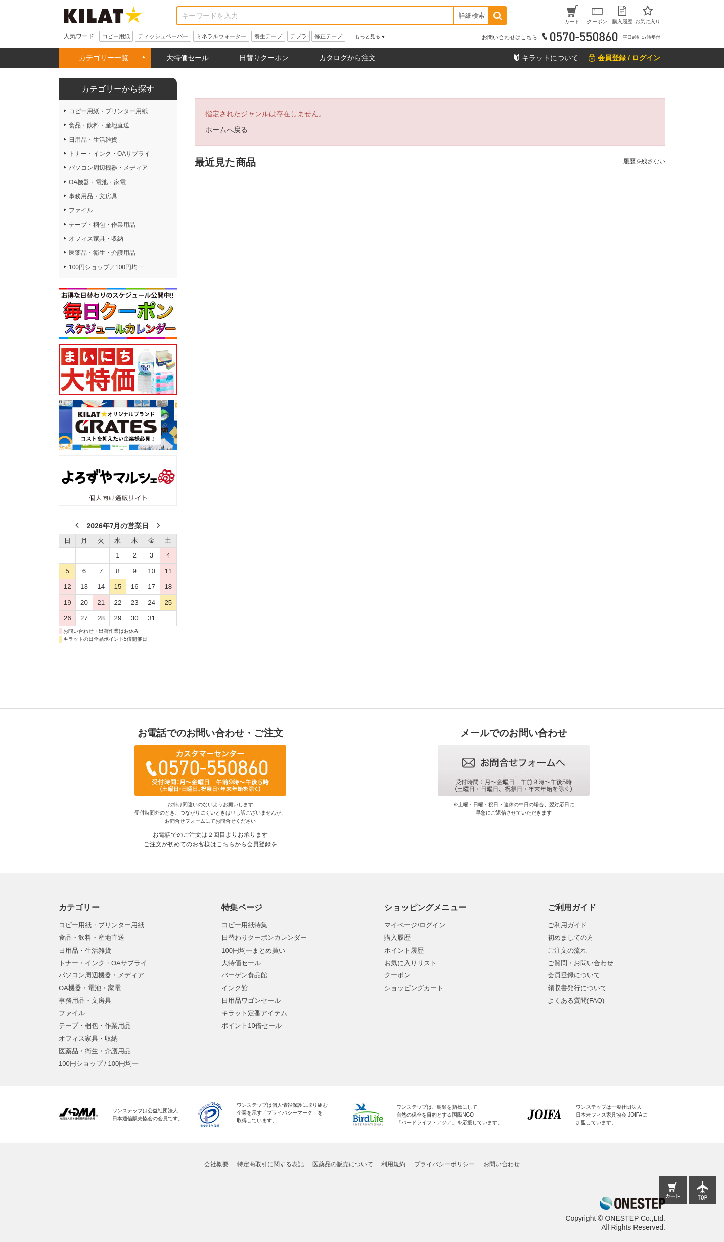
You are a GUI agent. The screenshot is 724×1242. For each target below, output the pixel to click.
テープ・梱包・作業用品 (95, 1026)
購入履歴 (397, 937)
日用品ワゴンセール (251, 1000)
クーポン (397, 975)
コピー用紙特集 (244, 925)
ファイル (72, 1013)
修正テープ (328, 36)
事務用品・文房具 (85, 1000)
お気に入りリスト (410, 963)
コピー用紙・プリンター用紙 (101, 925)
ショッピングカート (413, 988)
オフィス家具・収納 (88, 1038)
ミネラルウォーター (221, 36)
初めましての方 (571, 937)
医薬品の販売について (342, 1164)
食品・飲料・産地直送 (91, 937)
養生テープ (268, 36)
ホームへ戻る (226, 129)
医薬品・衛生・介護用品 (95, 1051)
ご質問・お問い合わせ (580, 963)
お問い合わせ (501, 1164)
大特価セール (187, 58)
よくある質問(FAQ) (576, 1000)
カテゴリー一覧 (103, 58)
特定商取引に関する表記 (270, 1164)
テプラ (298, 36)
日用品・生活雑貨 (85, 950)
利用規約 (393, 1164)
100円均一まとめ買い (253, 950)
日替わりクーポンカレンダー (264, 937)
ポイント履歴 (404, 950)
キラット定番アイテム (254, 1013)
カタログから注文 (347, 58)
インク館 (234, 988)
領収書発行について (577, 988)
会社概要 (216, 1164)
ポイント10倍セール (251, 1026)
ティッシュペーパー (163, 36)
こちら (225, 844)
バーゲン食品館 (244, 975)
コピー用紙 (116, 36)
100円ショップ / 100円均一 (99, 1063)
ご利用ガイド (567, 925)
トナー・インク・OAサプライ (103, 963)
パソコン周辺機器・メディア (101, 975)
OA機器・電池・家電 (90, 988)
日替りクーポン (264, 58)
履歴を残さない (644, 161)
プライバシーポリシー (444, 1164)
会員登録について (574, 975)
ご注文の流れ (567, 950)
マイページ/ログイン (414, 925)
